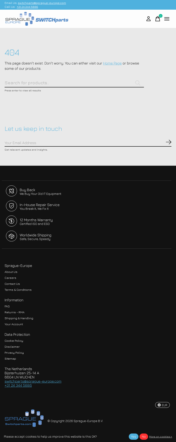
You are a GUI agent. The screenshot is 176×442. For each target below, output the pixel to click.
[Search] (74, 82)
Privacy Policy (14, 352)
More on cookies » (160, 436)
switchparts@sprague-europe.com (42, 3)
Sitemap (10, 358)
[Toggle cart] (157, 18)
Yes (133, 436)
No (144, 436)
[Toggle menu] (166, 18)
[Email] (88, 143)
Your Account (14, 324)
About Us (11, 272)
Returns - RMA (15, 312)
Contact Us (12, 283)
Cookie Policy (14, 340)
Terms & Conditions (18, 289)
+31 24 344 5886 (27, 6)
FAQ (7, 306)
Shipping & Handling (19, 318)
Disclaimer (12, 346)
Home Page (112, 63)
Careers (10, 278)
